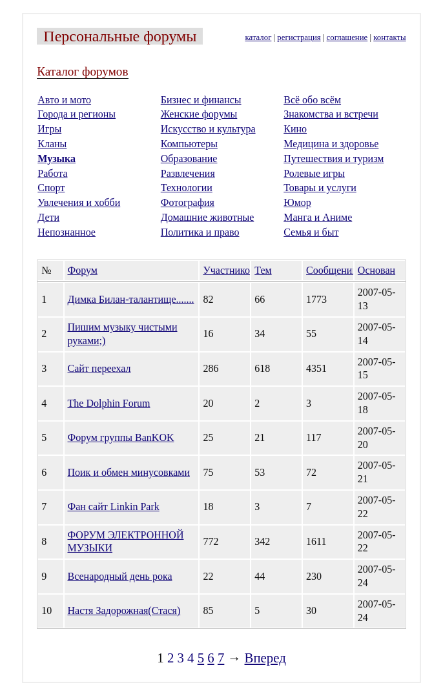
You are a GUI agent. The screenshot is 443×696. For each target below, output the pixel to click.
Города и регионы (76, 113)
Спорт (51, 187)
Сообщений (332, 270)
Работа (52, 173)
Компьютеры (189, 143)
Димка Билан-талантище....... (131, 299)
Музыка (56, 158)
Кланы (52, 143)
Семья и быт (310, 232)
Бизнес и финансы (201, 99)
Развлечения (188, 173)
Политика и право (200, 232)
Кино (295, 128)
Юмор (297, 202)
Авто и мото (64, 99)
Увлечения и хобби (78, 202)
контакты (389, 37)
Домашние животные (207, 217)
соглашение (347, 37)
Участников (228, 270)
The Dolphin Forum (109, 403)
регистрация (298, 37)
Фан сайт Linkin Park (114, 506)
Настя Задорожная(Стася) (124, 610)
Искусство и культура (208, 128)
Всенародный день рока (120, 576)
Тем (262, 270)
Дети (48, 217)
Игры (49, 128)
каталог (258, 37)
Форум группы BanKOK (121, 437)
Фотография (187, 202)
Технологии (186, 187)
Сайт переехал (99, 368)
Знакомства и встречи (330, 113)
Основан (376, 270)
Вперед (265, 657)
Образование (189, 158)
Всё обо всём (312, 99)
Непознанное (66, 232)
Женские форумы (199, 113)
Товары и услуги (319, 187)
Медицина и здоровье (330, 143)
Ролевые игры (314, 173)
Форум (83, 270)
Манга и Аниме (317, 217)
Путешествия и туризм (333, 158)
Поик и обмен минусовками (129, 472)
